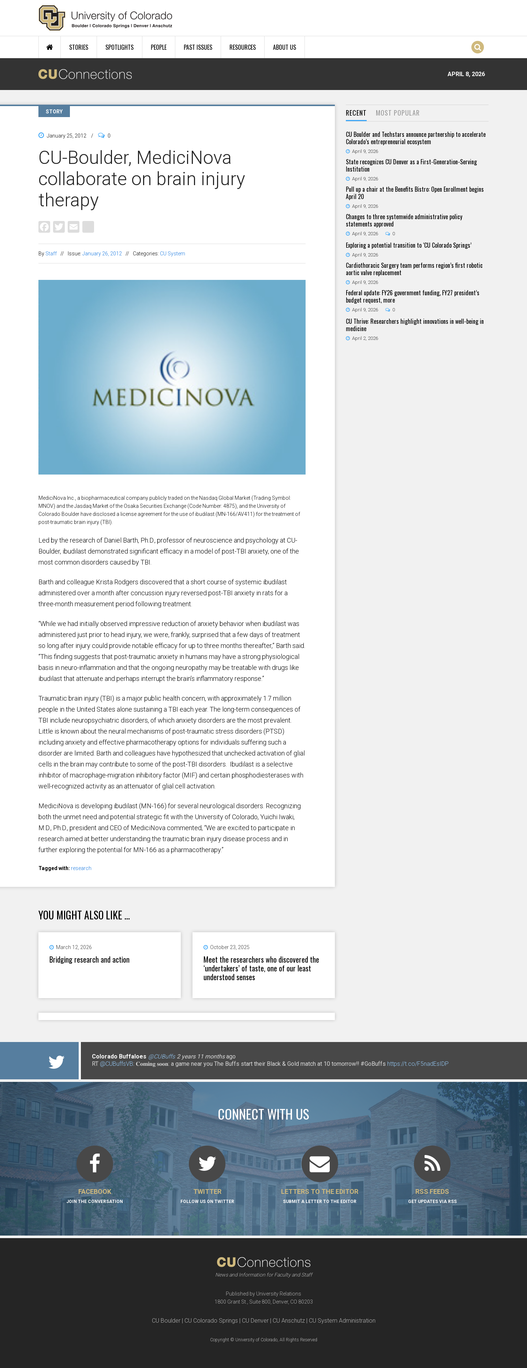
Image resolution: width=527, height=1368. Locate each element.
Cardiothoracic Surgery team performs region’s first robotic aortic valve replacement (414, 269)
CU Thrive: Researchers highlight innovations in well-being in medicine (415, 325)
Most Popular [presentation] (398, 112)
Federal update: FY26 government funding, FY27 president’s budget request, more (412, 296)
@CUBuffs (161, 1056)
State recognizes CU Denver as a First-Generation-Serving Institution (411, 165)
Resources (242, 47)
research (81, 868)
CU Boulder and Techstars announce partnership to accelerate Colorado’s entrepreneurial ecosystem (416, 138)
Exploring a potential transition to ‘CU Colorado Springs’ (408, 245)
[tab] (356, 113)
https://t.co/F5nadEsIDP (418, 1063)
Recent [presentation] (356, 112)
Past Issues (198, 47)
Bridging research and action (89, 959)
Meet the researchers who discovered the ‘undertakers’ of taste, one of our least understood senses (261, 968)
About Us (284, 47)
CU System (172, 253)
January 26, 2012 (102, 253)
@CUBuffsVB (116, 1063)
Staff (51, 253)
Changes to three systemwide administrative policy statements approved (404, 220)
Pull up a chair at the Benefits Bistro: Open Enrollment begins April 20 (415, 193)
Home (49, 47)
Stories (78, 47)
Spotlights (119, 47)
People (159, 47)
